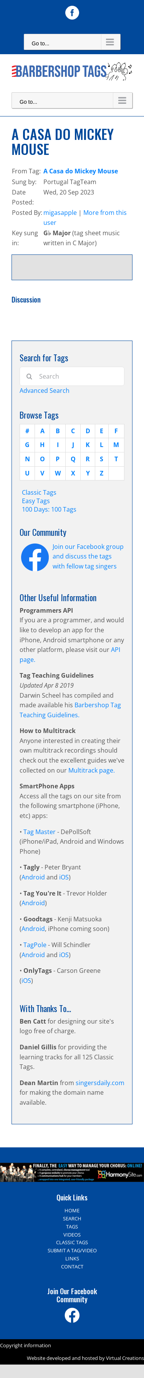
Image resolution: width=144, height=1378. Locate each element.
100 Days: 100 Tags (49, 509)
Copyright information (25, 1345)
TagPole (34, 945)
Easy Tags (36, 501)
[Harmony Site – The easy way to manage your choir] (72, 1167)
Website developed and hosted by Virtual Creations (85, 1358)
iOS (64, 877)
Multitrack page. (91, 770)
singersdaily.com (100, 1083)
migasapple (60, 212)
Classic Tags (39, 492)
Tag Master (40, 832)
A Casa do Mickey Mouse (80, 171)
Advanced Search (45, 390)
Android (33, 877)
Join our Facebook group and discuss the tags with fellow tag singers (88, 556)
